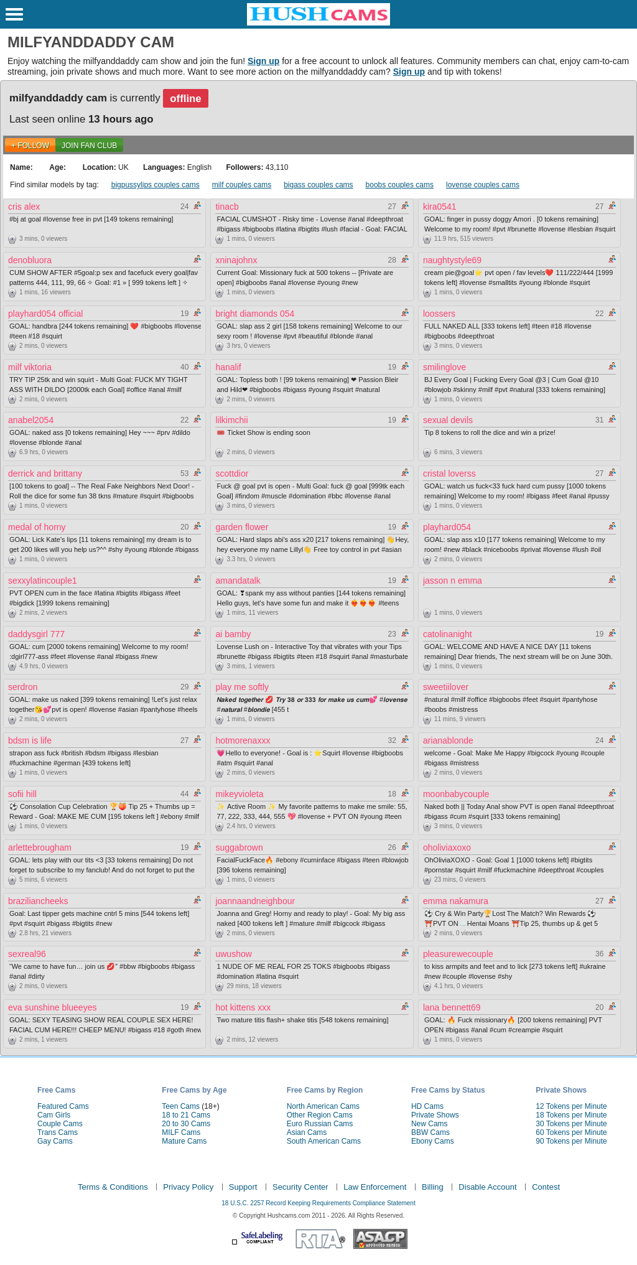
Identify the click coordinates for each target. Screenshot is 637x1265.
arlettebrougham (40, 847)
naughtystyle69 (452, 260)
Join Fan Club (89, 145)
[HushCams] (318, 23)
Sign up (263, 61)
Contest (546, 1187)
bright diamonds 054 (254, 314)
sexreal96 (27, 954)
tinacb (226, 207)
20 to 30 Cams (186, 1123)
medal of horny (37, 527)
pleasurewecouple (458, 954)
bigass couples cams (318, 184)
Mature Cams (184, 1141)
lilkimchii (231, 420)
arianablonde (448, 740)
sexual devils (448, 420)
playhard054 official (45, 314)
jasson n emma (452, 581)
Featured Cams (63, 1106)
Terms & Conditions (113, 1187)
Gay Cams (55, 1141)
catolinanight (447, 634)
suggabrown (239, 847)
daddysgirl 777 (36, 634)
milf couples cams (241, 184)
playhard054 (447, 527)
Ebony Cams (432, 1141)
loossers (439, 314)
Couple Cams (60, 1123)
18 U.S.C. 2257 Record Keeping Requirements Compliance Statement (318, 1203)
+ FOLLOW (30, 145)
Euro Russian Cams (320, 1123)
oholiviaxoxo (447, 847)
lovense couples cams (482, 184)
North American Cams (323, 1106)
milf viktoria (30, 367)
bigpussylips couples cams (155, 184)
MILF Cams (181, 1132)
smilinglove (444, 367)
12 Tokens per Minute (571, 1106)
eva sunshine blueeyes (52, 1007)
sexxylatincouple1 (42, 581)
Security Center (300, 1187)
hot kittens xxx (243, 1007)
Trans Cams (57, 1132)
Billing (433, 1187)
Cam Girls (53, 1115)
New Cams (429, 1123)
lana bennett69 (452, 1007)
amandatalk (237, 581)
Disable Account (487, 1187)
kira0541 (440, 207)
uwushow (233, 954)
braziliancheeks (38, 901)
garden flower (241, 527)
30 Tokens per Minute (571, 1123)
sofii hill (22, 794)
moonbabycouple (456, 794)
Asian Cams (307, 1132)
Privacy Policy (188, 1187)
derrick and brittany (45, 473)
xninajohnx (236, 260)
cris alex (24, 207)
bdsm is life (30, 740)
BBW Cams (430, 1132)
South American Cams (324, 1141)
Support (243, 1187)
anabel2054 (30, 420)
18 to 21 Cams (186, 1115)
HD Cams (427, 1106)
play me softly (242, 687)
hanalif (228, 367)
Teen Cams (181, 1106)
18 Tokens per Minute (571, 1115)
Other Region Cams (320, 1115)
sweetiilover (445, 687)
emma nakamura (455, 901)
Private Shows (435, 1115)
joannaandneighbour (255, 901)
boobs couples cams (400, 184)
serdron (22, 687)
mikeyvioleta (239, 794)
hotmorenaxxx (242, 740)
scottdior (231, 473)
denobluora (30, 260)
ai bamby (233, 634)
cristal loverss (449, 473)
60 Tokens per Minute (571, 1132)
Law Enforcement (374, 1187)
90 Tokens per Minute (571, 1141)
